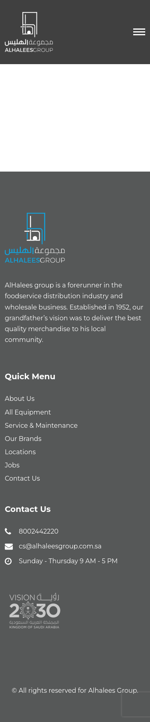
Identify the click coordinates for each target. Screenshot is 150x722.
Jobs (12, 465)
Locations (20, 452)
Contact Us (22, 478)
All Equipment (28, 412)
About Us (19, 398)
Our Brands (23, 439)
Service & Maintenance (41, 425)
